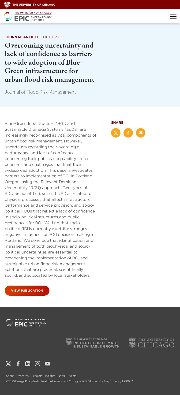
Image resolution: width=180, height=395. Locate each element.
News (61, 376)
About (10, 376)
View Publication (27, 290)
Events (72, 376)
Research (23, 376)
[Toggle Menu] (173, 16)
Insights (50, 376)
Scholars (36, 376)
